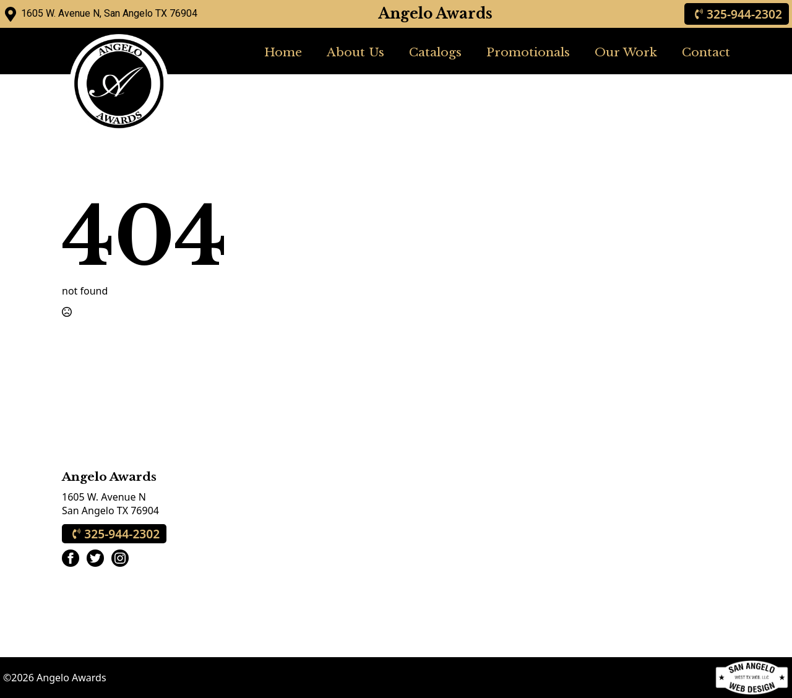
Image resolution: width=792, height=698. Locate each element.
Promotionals (528, 52)
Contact (706, 52)
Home (283, 52)
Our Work (626, 52)
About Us (355, 52)
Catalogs (435, 52)
